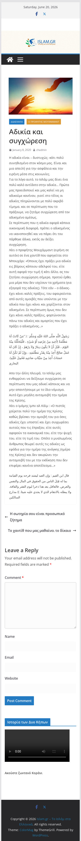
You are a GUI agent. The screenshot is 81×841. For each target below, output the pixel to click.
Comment (14, 577)
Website (11, 678)
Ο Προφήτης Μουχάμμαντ (43, 121)
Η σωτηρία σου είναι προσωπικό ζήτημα (35, 516)
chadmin (41, 150)
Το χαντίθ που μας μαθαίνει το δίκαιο (42, 530)
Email (9, 657)
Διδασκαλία (17, 121)
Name (10, 636)
